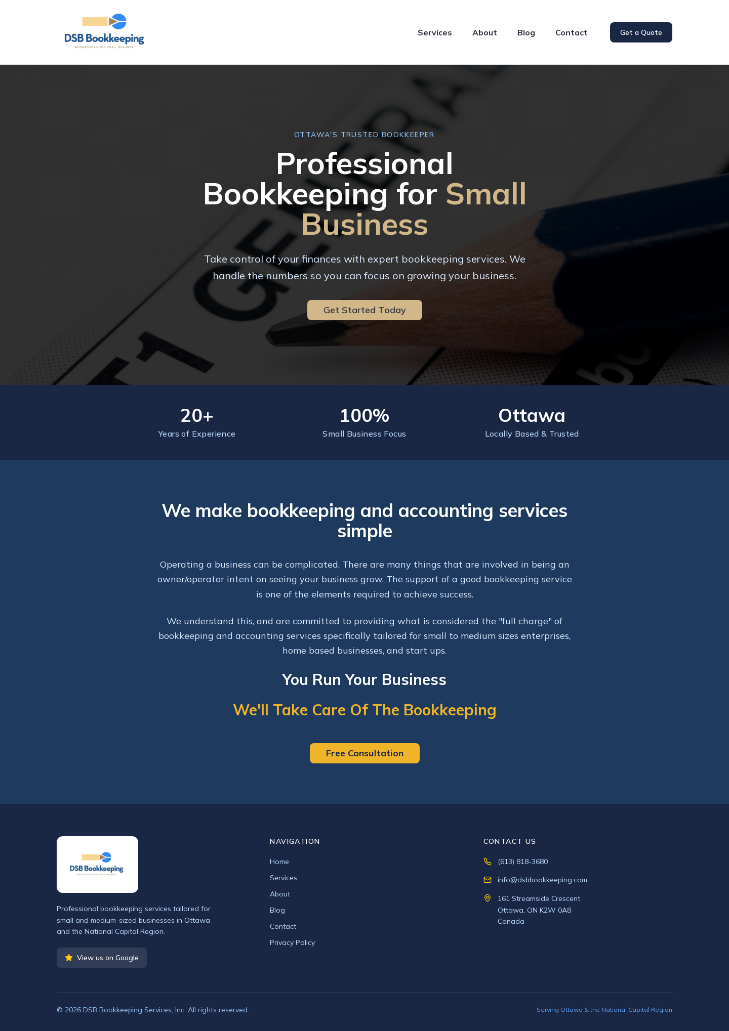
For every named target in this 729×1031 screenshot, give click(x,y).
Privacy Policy (292, 942)
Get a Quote (641, 32)
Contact (571, 32)
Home (279, 861)
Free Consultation (364, 753)
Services (435, 32)
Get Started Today (364, 310)
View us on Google (102, 957)
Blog (526, 32)
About (484, 32)
